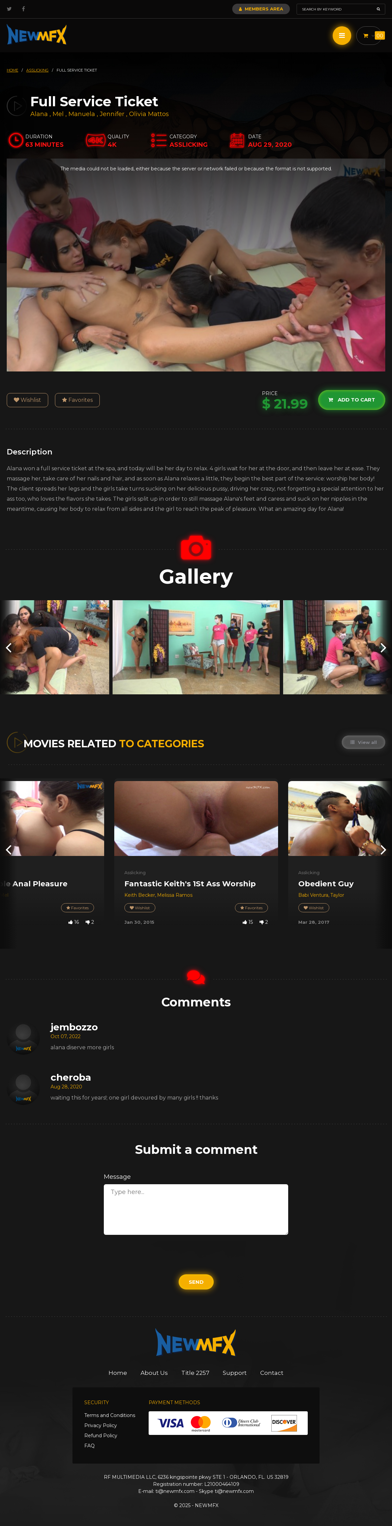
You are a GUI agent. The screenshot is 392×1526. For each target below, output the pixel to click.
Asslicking (135, 872)
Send (196, 1282)
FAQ (89, 1446)
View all (363, 742)
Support (235, 1372)
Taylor (337, 895)
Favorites (77, 400)
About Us (154, 1372)
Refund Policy (100, 1436)
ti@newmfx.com (174, 1491)
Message (117, 1177)
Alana (40, 114)
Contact (271, 1372)
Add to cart (351, 399)
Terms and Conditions (109, 1415)
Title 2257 (195, 1372)
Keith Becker (139, 895)
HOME (12, 70)
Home (118, 1372)
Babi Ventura (313, 895)
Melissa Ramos (174, 895)
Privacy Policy (100, 1425)
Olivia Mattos (149, 114)
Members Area (261, 8)
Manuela (82, 114)
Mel (59, 114)
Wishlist (27, 400)
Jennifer (113, 114)
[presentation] (8, 647)
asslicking (37, 70)
